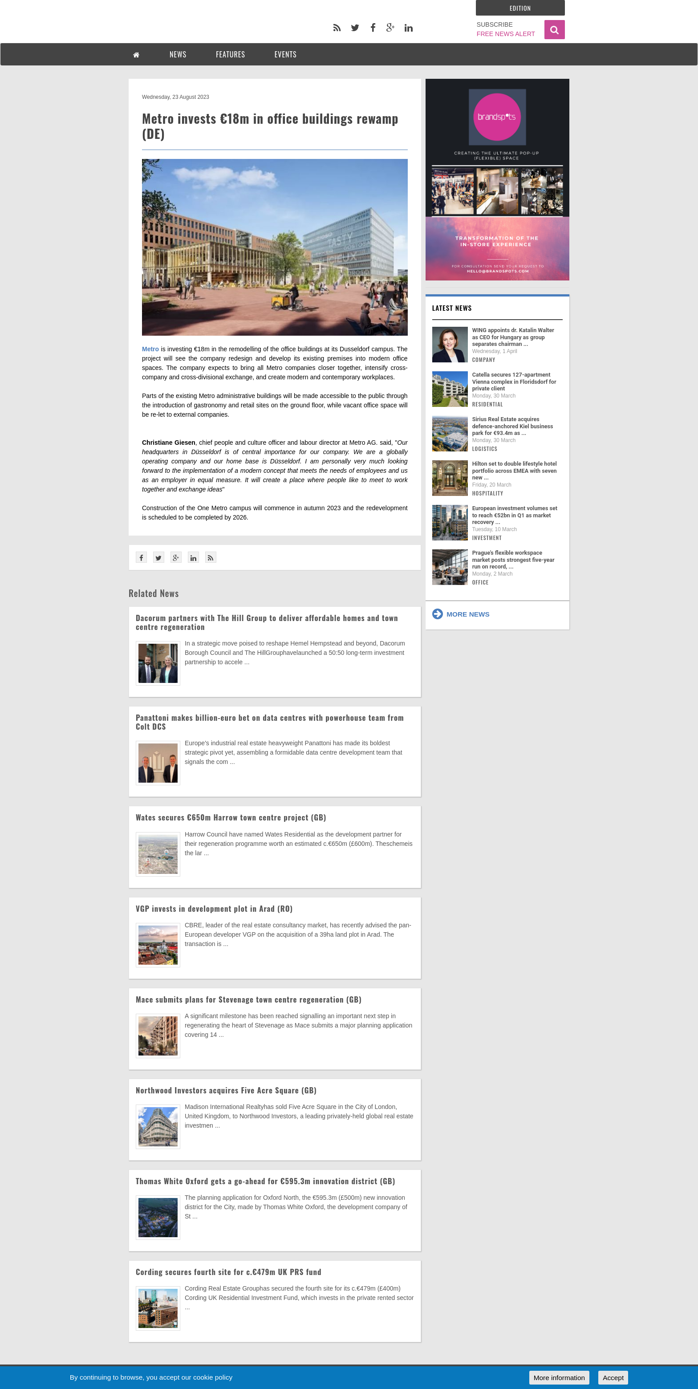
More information (559, 1377)
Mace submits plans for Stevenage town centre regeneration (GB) (249, 999)
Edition (520, 7)
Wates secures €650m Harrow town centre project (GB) (231, 817)
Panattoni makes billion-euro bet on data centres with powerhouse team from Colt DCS (270, 722)
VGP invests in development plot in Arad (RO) (214, 908)
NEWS (178, 54)
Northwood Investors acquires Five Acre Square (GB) (226, 1090)
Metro (150, 349)
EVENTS (286, 54)
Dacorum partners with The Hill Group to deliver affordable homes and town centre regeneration (267, 622)
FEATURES (230, 54)
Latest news (452, 308)
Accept (613, 1377)
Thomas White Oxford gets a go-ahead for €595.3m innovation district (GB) (265, 1180)
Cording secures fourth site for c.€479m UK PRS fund (228, 1271)
